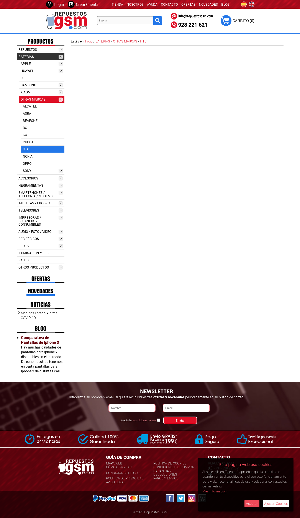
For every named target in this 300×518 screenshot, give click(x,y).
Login (59, 4)
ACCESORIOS (40, 178)
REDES (40, 246)
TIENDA (117, 4)
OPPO (27, 163)
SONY (43, 170)
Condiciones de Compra (173, 467)
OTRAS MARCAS (42, 99)
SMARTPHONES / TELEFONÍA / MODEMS (40, 194)
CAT (26, 135)
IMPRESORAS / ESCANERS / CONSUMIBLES (40, 220)
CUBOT (28, 142)
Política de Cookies (169, 463)
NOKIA (28, 156)
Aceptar (252, 504)
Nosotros (135, 4)
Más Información (214, 491)
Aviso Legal (115, 482)
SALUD (23, 260)
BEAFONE (30, 120)
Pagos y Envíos (165, 478)
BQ (25, 127)
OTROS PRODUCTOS (40, 267)
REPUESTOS (40, 49)
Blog (225, 4)
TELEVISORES (40, 210)
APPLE (42, 63)
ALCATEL (30, 106)
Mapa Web (114, 463)
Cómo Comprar (119, 467)
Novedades (208, 4)
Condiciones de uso (122, 473)
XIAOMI (42, 92)
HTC (26, 149)
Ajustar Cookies (276, 504)
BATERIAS (40, 56)
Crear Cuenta (87, 4)
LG (23, 78)
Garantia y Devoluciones (165, 472)
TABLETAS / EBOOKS (40, 203)
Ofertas (188, 4)
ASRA (27, 113)
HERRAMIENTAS (40, 185)
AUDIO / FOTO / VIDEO (40, 231)
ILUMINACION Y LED (33, 253)
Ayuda (152, 4)
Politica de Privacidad (125, 478)
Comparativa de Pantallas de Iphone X (40, 340)
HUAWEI (42, 70)
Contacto (169, 4)
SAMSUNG (42, 85)
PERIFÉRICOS (40, 238)
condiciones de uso (144, 420)
